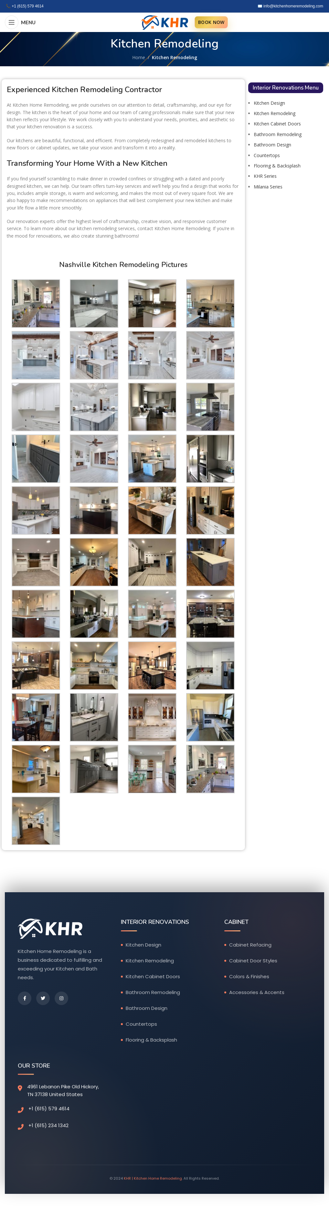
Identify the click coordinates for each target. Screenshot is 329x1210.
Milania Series (268, 187)
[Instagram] (61, 999)
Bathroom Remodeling (278, 134)
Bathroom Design (272, 145)
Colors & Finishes (249, 976)
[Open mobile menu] (20, 22)
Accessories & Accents (256, 992)
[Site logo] (164, 22)
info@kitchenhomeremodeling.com (293, 6)
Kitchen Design (269, 103)
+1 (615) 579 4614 (27, 6)
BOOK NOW (211, 22)
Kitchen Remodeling (274, 113)
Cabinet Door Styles (253, 961)
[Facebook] (24, 999)
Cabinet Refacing (250, 945)
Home (138, 57)
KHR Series (265, 176)
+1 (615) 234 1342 (48, 1126)
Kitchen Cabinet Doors (277, 124)
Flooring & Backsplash (277, 166)
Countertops (267, 155)
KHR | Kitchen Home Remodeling (153, 1180)
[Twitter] (43, 999)
